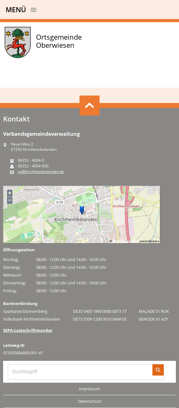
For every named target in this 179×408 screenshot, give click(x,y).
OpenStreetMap (126, 241)
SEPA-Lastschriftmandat (27, 330)
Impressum (89, 388)
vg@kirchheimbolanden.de (41, 172)
